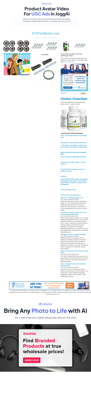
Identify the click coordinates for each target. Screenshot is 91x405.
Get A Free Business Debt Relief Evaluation (73, 157)
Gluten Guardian (74, 99)
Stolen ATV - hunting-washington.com (72, 198)
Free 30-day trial (69, 62)
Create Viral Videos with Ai (68, 189)
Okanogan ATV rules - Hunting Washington (73, 234)
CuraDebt (63, 176)
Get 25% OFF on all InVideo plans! (71, 195)
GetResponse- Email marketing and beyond (73, 142)
